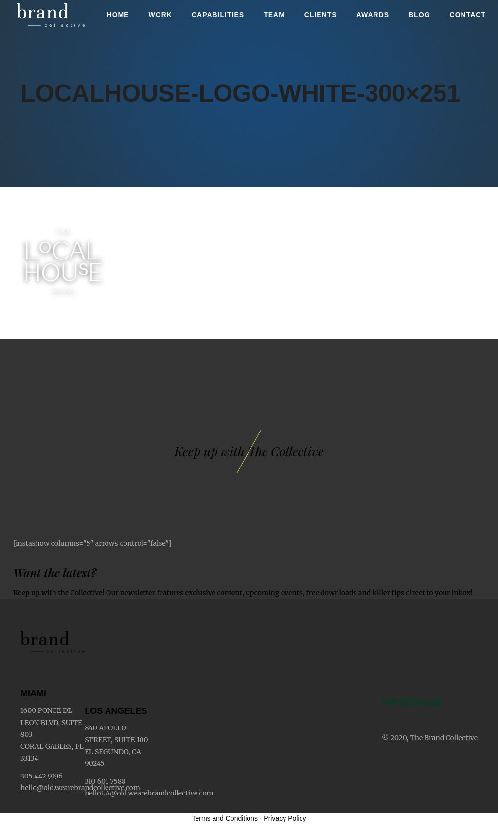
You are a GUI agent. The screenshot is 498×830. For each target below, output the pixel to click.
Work (160, 14)
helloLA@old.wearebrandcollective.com (149, 793)
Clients (320, 14)
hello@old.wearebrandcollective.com (80, 787)
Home (118, 14)
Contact (468, 14)
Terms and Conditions (225, 818)
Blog (419, 14)
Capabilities (218, 14)
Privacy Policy (285, 818)
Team (274, 14)
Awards (372, 14)
